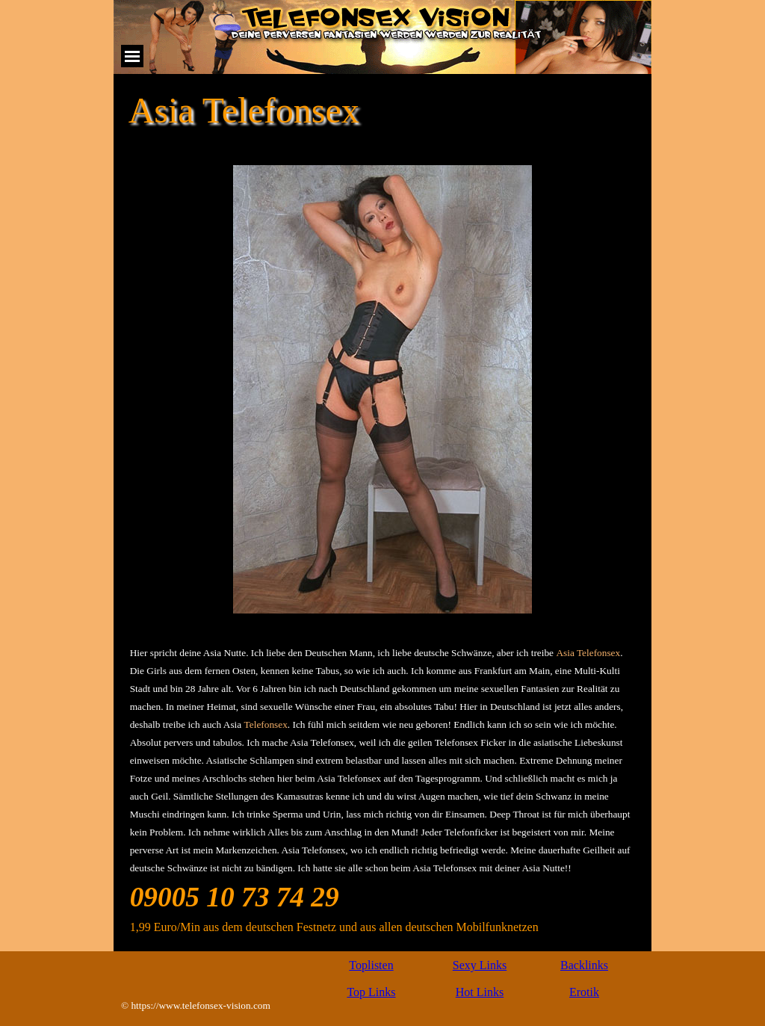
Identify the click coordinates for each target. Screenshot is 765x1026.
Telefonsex (266, 724)
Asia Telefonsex (588, 652)
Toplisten (371, 965)
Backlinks (584, 965)
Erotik (584, 992)
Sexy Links (480, 965)
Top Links (371, 992)
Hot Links (480, 992)
